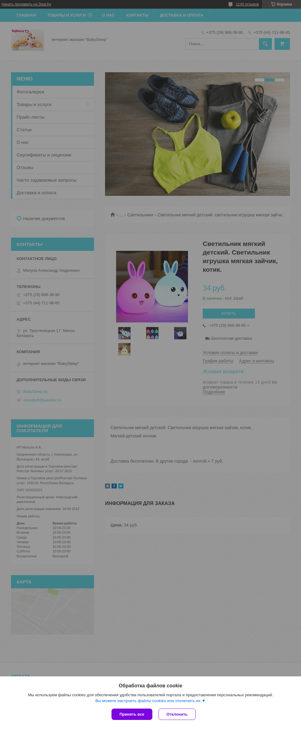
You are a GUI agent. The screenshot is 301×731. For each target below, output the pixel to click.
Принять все (131, 714)
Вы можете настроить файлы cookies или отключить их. (148, 700)
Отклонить (177, 714)
